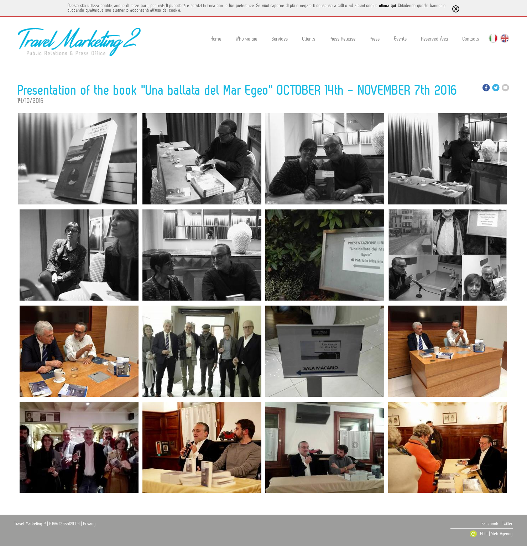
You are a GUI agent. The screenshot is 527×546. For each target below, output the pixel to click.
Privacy (89, 524)
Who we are (246, 39)
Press (375, 39)
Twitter (507, 524)
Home (216, 39)
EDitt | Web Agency (491, 534)
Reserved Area (434, 39)
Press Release (343, 39)
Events (400, 39)
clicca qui (387, 6)
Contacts (471, 39)
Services (280, 39)
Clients (308, 39)
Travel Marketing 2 (30, 524)
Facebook (490, 524)
